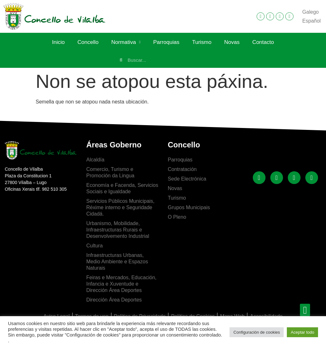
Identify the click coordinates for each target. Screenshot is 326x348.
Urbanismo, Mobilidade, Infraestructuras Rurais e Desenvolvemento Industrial (117, 230)
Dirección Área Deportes (114, 299)
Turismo (201, 42)
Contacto (263, 42)
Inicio (58, 42)
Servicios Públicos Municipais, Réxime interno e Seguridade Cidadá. (120, 207)
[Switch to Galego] (310, 12)
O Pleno (177, 217)
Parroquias (166, 42)
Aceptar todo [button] (302, 332)
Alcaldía (95, 159)
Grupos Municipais (189, 207)
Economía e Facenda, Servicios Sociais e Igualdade (122, 188)
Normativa (125, 42)
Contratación (182, 169)
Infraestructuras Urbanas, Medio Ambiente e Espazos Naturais (117, 261)
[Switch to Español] (311, 21)
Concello (87, 42)
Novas (231, 42)
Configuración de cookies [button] (256, 332)
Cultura (94, 245)
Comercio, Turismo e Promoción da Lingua (110, 172)
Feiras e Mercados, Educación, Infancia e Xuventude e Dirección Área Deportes (121, 284)
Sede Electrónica (187, 178)
